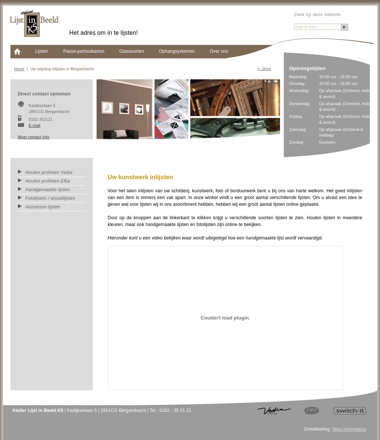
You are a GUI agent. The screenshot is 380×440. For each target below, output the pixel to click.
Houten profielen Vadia (45, 172)
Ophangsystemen (177, 51)
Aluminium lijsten (39, 207)
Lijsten (41, 51)
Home (19, 69)
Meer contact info (33, 137)
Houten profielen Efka (44, 181)
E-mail (34, 125)
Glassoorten (131, 51)
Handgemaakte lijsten (44, 189)
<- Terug (264, 69)
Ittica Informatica (349, 429)
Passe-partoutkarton (83, 51)
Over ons (219, 51)
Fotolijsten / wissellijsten (46, 198)
